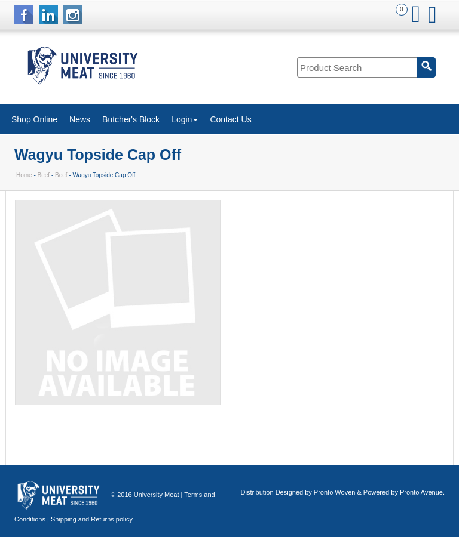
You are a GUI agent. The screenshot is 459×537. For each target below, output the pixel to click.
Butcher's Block (131, 119)
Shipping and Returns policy (92, 519)
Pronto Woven (335, 492)
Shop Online (34, 119)
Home (24, 175)
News (79, 119)
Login (185, 119)
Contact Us (230, 119)
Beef (44, 175)
